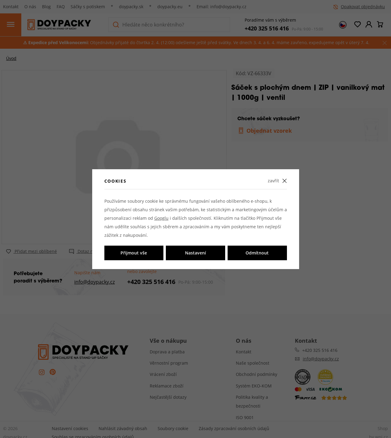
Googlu (161, 218)
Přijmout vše (133, 253)
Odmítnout (257, 253)
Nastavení (195, 253)
